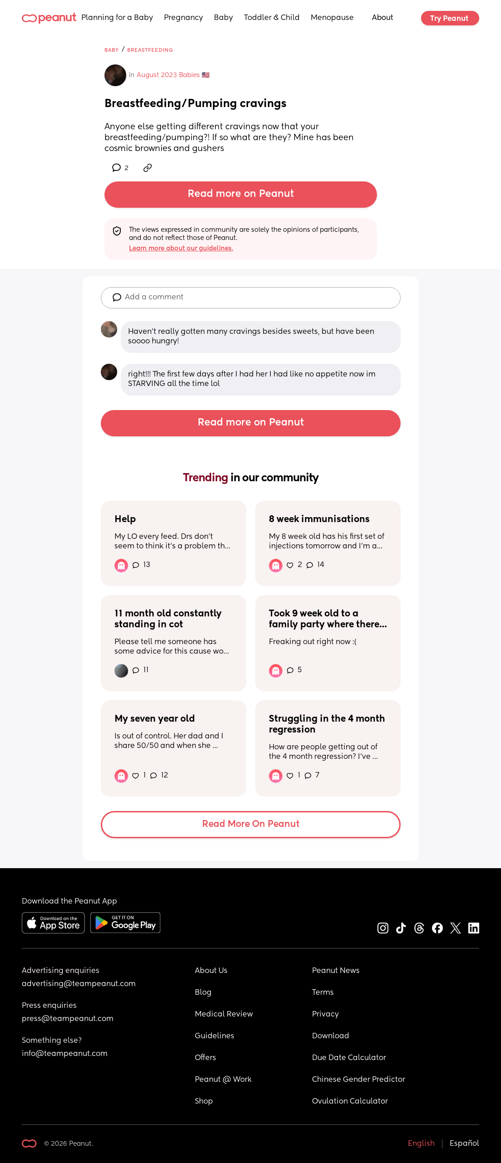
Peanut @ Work (223, 1080)
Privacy (325, 1014)
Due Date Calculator (349, 1058)
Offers (205, 1058)
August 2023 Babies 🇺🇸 (173, 75)
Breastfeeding (150, 50)
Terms (323, 993)
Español (464, 1144)
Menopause (332, 18)
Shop (204, 1101)
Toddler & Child (272, 18)
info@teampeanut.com (65, 1054)
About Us (211, 971)
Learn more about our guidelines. (181, 248)
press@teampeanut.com (68, 1019)
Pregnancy (183, 18)
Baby (223, 18)
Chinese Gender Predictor (358, 1080)
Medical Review (224, 1014)
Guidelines (214, 1036)
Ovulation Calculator (350, 1101)
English (421, 1144)
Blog (203, 993)
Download (330, 1036)
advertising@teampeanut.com (79, 984)
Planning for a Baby (117, 18)
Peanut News (336, 971)
